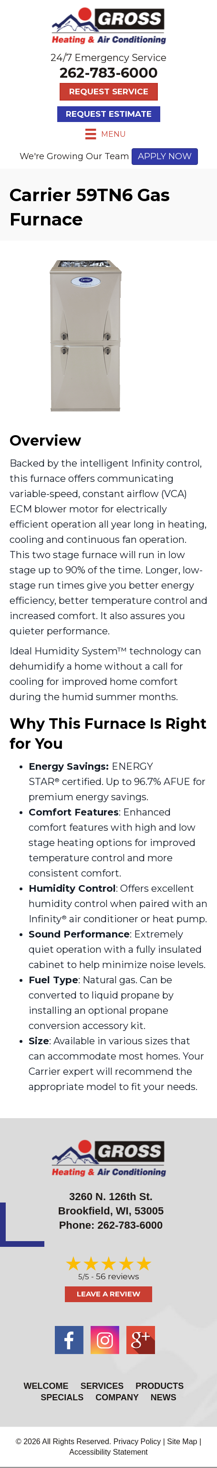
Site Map (182, 1441)
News (163, 1397)
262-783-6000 (109, 72)
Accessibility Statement (108, 1452)
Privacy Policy (137, 1441)
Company (116, 1397)
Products (159, 1386)
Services (102, 1386)
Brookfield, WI (93, 1211)
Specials (62, 1397)
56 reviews (117, 1276)
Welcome (46, 1386)
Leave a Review (108, 1293)
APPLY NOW (165, 156)
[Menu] (105, 134)
